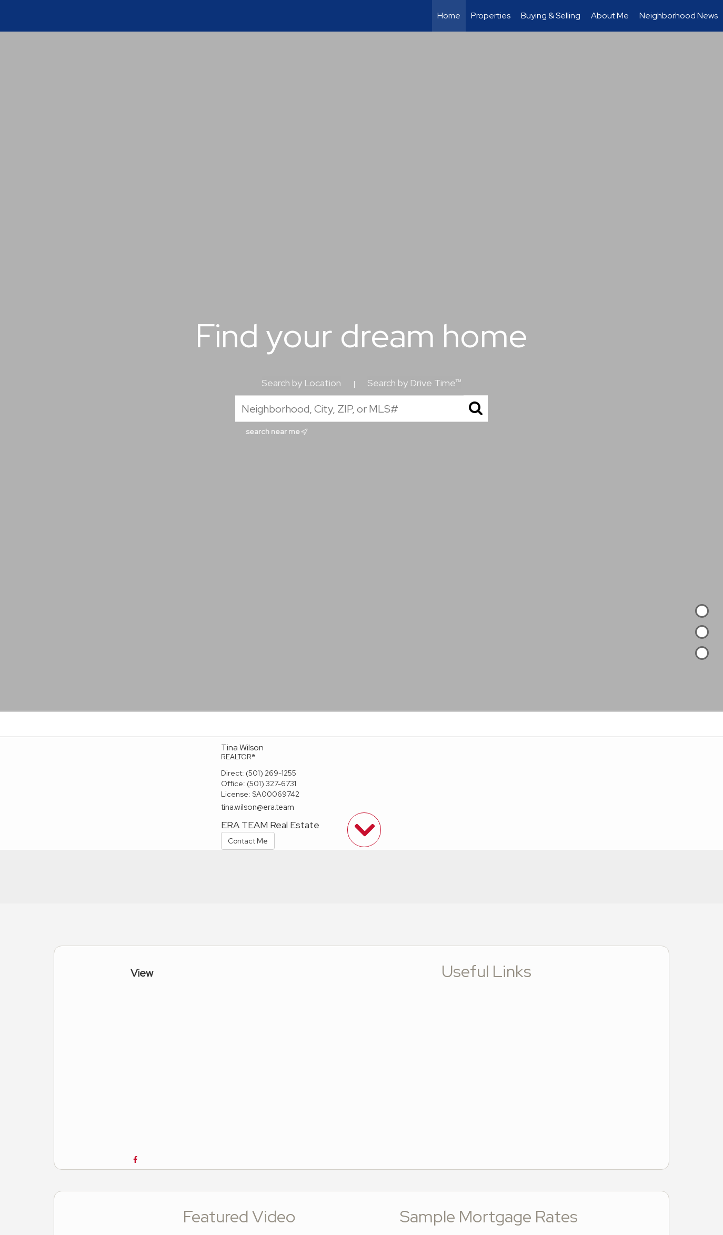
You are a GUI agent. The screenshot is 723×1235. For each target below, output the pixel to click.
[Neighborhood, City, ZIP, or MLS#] (361, 409)
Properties (490, 15)
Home (448, 15)
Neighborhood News (678, 15)
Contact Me (248, 841)
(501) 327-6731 (271, 783)
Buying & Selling (550, 15)
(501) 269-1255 (271, 773)
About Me (610, 15)
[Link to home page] (13, 16)
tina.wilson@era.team (257, 807)
